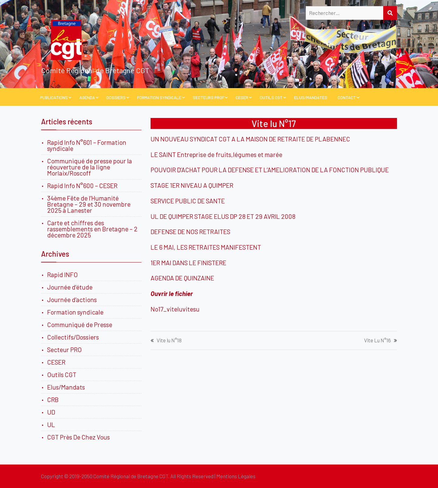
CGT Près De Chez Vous (78, 437)
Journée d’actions (72, 299)
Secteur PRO (64, 349)
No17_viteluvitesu (175, 309)
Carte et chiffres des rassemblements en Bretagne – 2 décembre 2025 (92, 229)
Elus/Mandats (66, 387)
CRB (53, 399)
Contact (347, 97)
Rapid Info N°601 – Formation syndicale (86, 145)
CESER (242, 97)
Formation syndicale (75, 312)
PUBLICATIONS (54, 97)
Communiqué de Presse (79, 324)
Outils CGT (271, 97)
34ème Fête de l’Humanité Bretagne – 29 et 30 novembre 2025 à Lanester (88, 204)
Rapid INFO (62, 274)
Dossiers (116, 97)
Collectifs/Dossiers (73, 337)
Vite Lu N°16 (377, 340)
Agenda (87, 97)
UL (51, 424)
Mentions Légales (235, 476)
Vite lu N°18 (169, 340)
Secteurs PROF (208, 97)
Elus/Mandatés (310, 97)
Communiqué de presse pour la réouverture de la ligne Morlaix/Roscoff (89, 167)
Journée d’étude (71, 287)
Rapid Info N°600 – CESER (82, 185)
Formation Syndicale (159, 97)
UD (51, 412)
